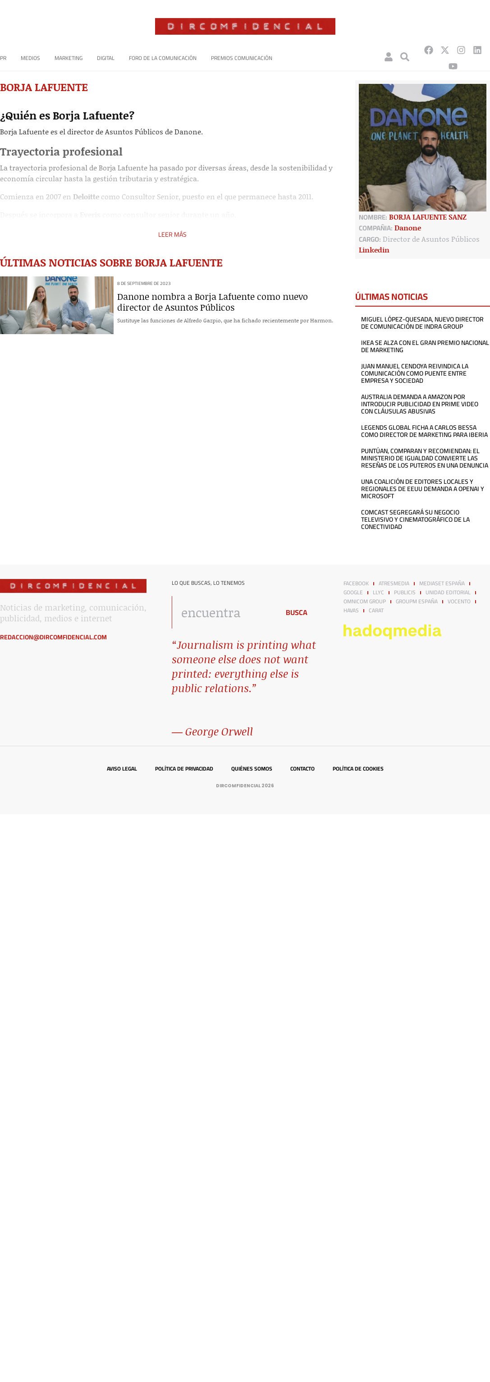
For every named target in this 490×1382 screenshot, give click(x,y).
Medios (30, 58)
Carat (376, 610)
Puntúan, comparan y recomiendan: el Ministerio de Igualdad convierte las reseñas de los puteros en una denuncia (424, 458)
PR (3, 58)
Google (353, 592)
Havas (351, 610)
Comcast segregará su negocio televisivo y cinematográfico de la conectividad (415, 519)
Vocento (459, 601)
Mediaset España (442, 583)
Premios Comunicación (241, 58)
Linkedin (374, 249)
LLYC (378, 592)
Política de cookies (358, 768)
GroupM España (417, 601)
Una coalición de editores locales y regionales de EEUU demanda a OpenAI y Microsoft (422, 489)
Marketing (68, 58)
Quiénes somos (251, 768)
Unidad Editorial (448, 592)
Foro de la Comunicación (163, 58)
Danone (407, 227)
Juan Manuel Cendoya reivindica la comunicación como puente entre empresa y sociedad (414, 373)
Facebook (356, 583)
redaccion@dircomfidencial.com (53, 637)
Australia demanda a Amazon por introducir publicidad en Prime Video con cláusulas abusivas (419, 404)
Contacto (302, 768)
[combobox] (223, 612)
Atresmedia (394, 583)
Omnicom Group (364, 601)
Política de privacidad (184, 768)
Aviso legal (122, 768)
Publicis (405, 592)
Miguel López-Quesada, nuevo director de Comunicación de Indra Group (422, 322)
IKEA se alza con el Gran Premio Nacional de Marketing (425, 346)
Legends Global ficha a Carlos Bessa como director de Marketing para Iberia (424, 431)
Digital (105, 58)
